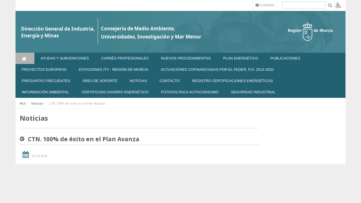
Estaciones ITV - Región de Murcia (113, 69)
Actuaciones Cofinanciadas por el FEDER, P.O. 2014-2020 (217, 69)
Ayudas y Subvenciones (65, 58)
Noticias (37, 103)
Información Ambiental (45, 92)
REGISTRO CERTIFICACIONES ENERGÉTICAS (232, 81)
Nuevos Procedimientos (186, 58)
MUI (23, 103)
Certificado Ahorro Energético (115, 92)
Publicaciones (285, 58)
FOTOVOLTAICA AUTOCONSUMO (189, 92)
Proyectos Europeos (44, 69)
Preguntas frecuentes (46, 81)
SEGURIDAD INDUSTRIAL (253, 92)
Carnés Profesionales (125, 58)
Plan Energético (240, 58)
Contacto (169, 81)
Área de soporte (100, 81)
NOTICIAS (138, 81)
